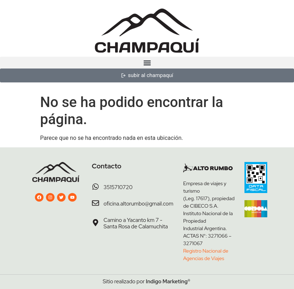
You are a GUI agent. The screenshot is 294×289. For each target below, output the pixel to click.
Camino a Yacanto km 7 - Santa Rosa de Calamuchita (136, 223)
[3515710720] (95, 186)
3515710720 (118, 187)
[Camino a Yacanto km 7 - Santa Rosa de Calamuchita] (95, 222)
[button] (147, 63)
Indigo (153, 281)
